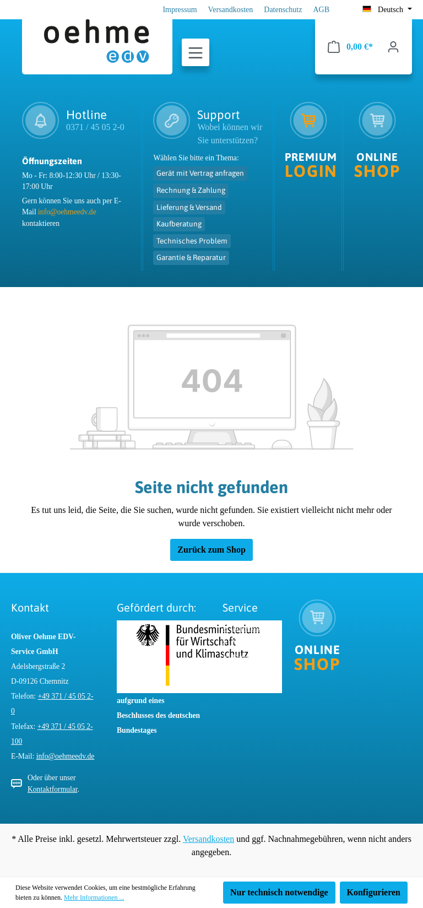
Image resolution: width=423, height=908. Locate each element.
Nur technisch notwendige (279, 892)
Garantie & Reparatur (191, 257)
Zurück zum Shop (211, 549)
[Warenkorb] (350, 47)
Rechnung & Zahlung (190, 190)
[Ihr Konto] (393, 47)
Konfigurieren (373, 892)
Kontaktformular (53, 789)
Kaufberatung (179, 223)
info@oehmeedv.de (67, 212)
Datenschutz (283, 10)
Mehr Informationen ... (94, 897)
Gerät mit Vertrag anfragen (200, 173)
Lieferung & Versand (189, 207)
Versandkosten (230, 10)
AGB (321, 10)
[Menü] (195, 53)
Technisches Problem (191, 240)
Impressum (179, 10)
